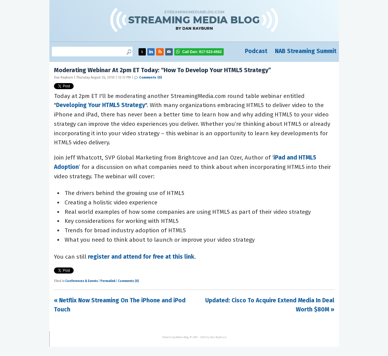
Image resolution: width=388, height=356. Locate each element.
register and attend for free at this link (141, 256)
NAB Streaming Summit (305, 51)
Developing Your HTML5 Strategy (100, 105)
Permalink (107, 281)
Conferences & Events (81, 281)
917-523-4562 (202, 52)
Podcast (256, 51)
